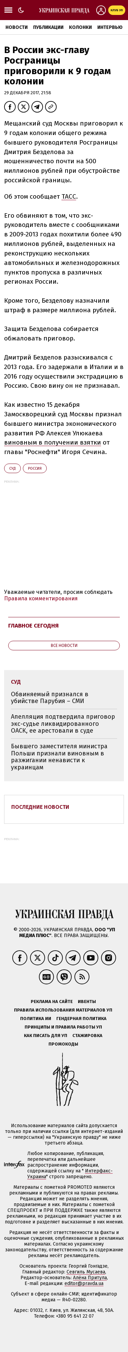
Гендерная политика (81, 1018)
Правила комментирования (41, 598)
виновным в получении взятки (52, 442)
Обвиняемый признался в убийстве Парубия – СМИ (49, 697)
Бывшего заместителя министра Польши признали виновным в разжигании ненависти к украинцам (59, 756)
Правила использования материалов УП (63, 1010)
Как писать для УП (45, 1035)
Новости (16, 27)
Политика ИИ (35, 1018)
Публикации (48, 27)
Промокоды (63, 1044)
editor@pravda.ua (84, 1283)
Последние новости (40, 807)
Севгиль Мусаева (86, 1272)
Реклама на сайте (52, 1001)
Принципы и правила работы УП (63, 1027)
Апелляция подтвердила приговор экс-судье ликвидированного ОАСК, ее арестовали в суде (63, 723)
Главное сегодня (33, 625)
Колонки (80, 27)
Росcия (35, 468)
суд (12, 468)
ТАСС (68, 196)
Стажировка (87, 1035)
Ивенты (87, 1001)
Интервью (110, 27)
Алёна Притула (90, 1278)
